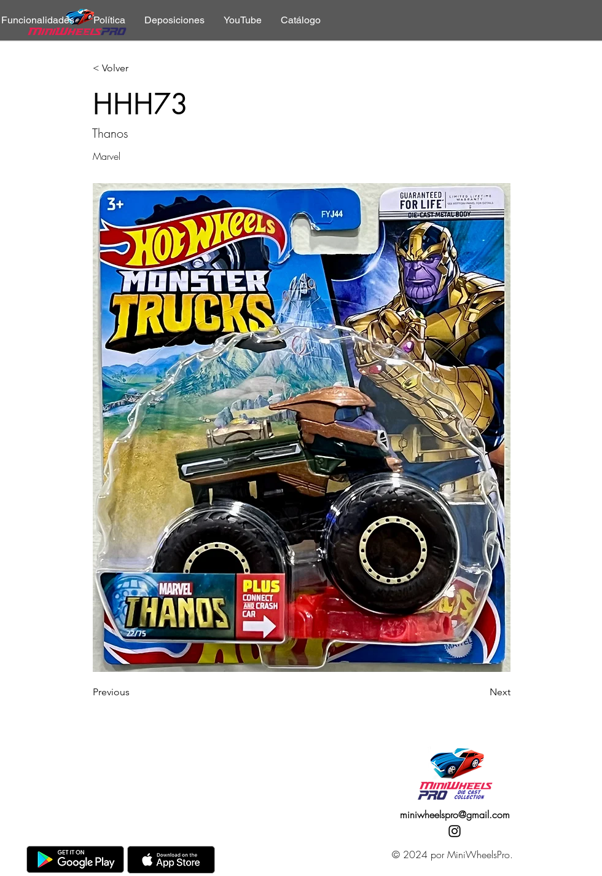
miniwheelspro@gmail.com (455, 814)
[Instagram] (455, 831)
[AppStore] (171, 860)
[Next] (479, 692)
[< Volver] (133, 68)
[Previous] (133, 692)
